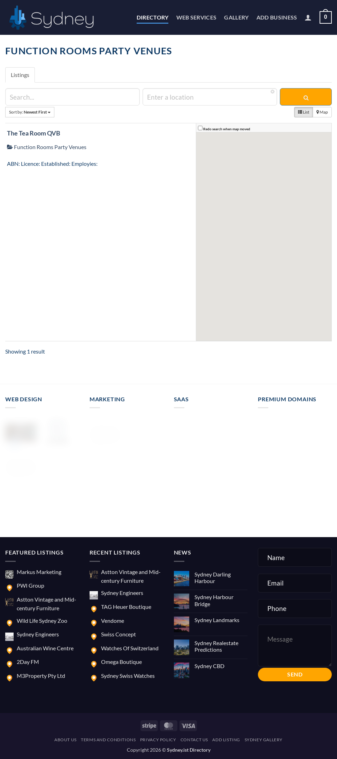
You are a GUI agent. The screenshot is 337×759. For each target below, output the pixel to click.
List (303, 112)
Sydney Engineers (38, 634)
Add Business (276, 17)
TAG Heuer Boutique (126, 606)
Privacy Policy (158, 739)
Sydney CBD (209, 666)
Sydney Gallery (264, 739)
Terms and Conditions (108, 739)
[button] (308, 17)
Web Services (196, 17)
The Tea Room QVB (33, 133)
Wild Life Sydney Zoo (42, 620)
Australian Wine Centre (45, 648)
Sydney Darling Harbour (212, 577)
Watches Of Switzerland (130, 648)
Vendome (112, 620)
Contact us (194, 739)
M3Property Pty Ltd (41, 675)
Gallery (236, 17)
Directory (153, 17)
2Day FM (28, 661)
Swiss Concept (118, 634)
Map (322, 112)
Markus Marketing (39, 571)
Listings (20, 74)
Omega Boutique (121, 661)
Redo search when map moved (226, 129)
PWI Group (30, 585)
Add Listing (226, 739)
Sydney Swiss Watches (128, 675)
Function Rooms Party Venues (46, 147)
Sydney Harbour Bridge (213, 600)
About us (65, 739)
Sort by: (30, 112)
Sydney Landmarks (216, 620)
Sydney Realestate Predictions (216, 646)
